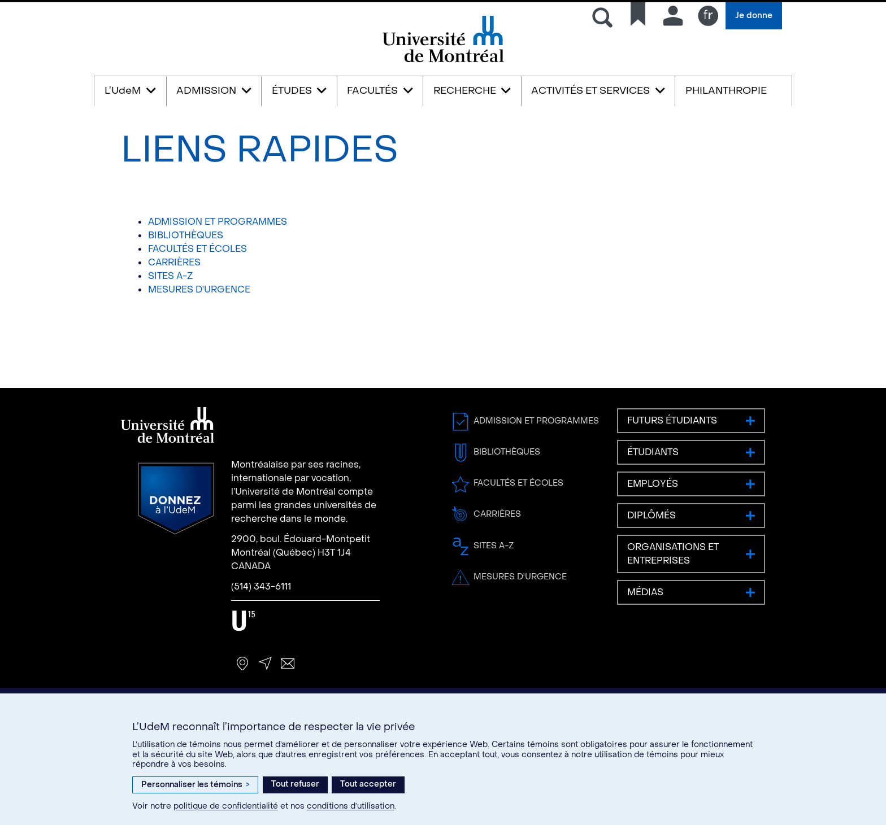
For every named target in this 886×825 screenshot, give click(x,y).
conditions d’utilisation (350, 806)
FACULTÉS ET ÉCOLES (197, 249)
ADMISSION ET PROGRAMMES (217, 222)
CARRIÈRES (174, 262)
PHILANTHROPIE (726, 90)
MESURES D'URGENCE (199, 289)
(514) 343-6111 (261, 586)
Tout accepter (368, 784)
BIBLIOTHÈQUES (185, 235)
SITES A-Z (170, 276)
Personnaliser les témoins (195, 784)
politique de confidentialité (225, 806)
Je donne (753, 15)
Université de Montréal (443, 61)
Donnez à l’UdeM (176, 498)
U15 (244, 621)
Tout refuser (295, 784)
